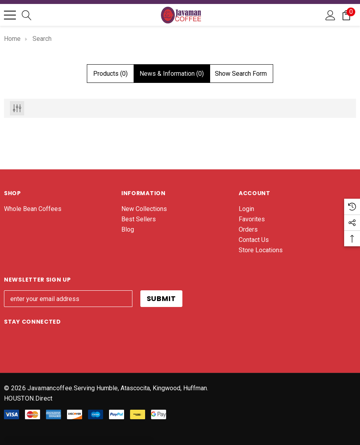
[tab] (110, 73)
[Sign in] (330, 15)
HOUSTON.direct (28, 398)
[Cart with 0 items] (346, 15)
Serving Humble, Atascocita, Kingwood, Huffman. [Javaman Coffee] (141, 388)
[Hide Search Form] (241, 73)
